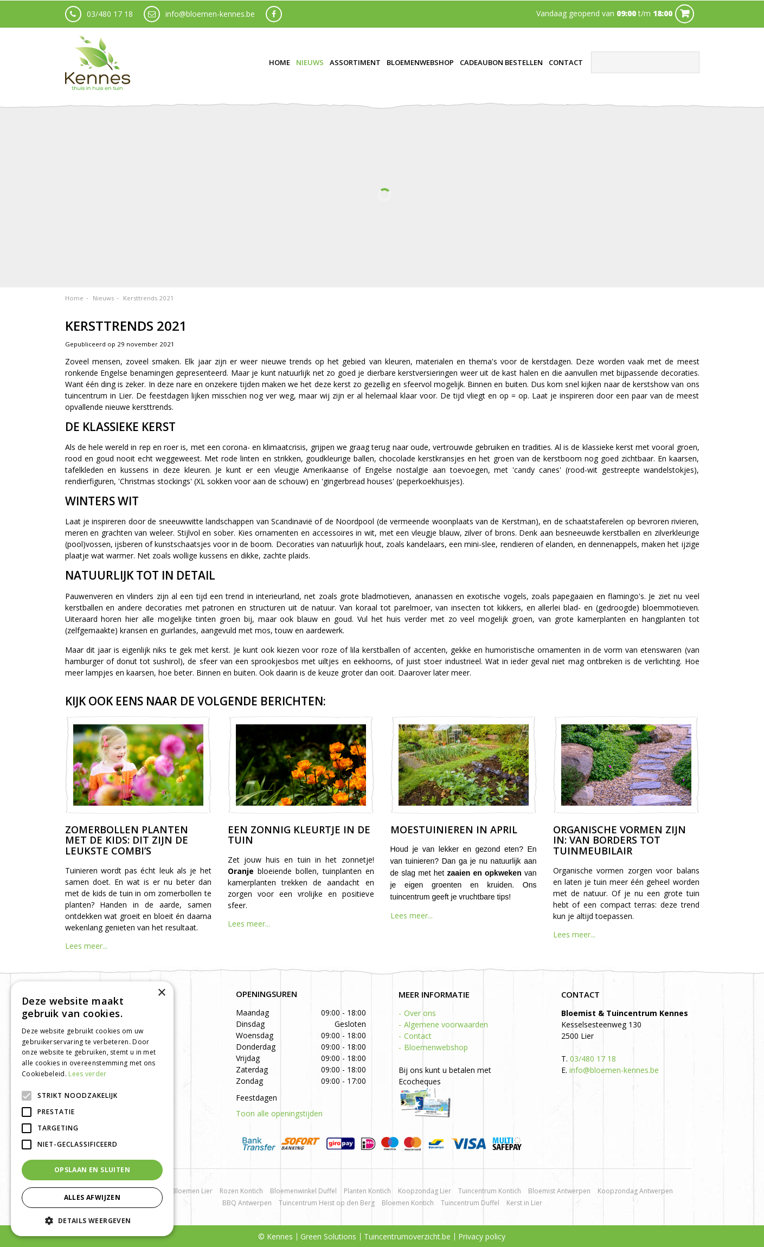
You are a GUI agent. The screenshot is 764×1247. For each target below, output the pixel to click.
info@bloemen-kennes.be (210, 13)
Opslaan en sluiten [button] (92, 1169)
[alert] (92, 1108)
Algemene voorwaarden (446, 1024)
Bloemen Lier (192, 1190)
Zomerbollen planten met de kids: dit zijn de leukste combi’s (126, 840)
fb (274, 13)
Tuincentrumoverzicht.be (407, 1236)
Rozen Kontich (241, 1190)
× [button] (161, 993)
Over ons (420, 1013)
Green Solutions (328, 1236)
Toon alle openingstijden (279, 1113)
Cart (684, 13)
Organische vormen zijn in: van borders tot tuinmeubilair (619, 840)
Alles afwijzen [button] (92, 1197)
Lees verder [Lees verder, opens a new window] (87, 1073)
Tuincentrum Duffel (470, 1202)
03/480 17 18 (110, 13)
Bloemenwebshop (436, 1047)
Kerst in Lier (524, 1202)
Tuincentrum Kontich (489, 1190)
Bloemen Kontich (408, 1202)
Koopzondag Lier (424, 1190)
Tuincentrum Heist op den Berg (327, 1202)
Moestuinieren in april (453, 829)
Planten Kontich (367, 1190)
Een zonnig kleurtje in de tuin (299, 835)
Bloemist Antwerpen (559, 1190)
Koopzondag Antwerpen (635, 1190)
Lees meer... (86, 945)
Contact (418, 1036)
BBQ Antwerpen (247, 1202)
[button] (92, 1220)
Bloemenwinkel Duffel (303, 1190)
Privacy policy (481, 1236)
